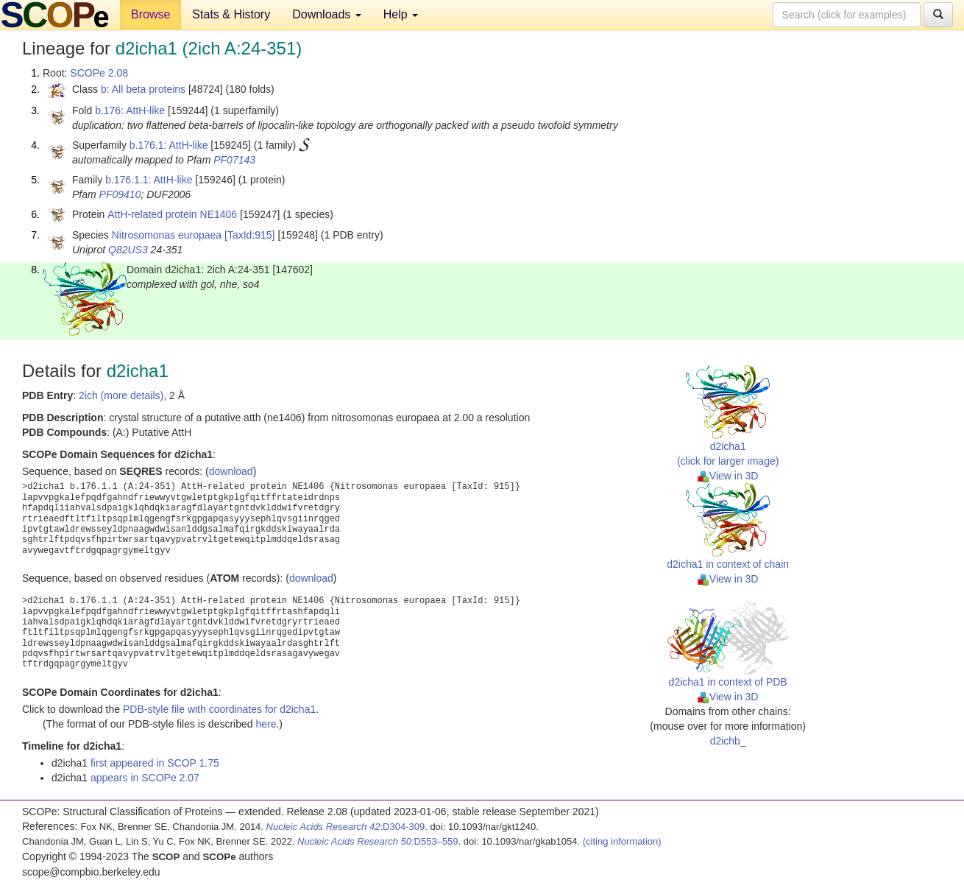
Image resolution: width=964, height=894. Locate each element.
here (265, 724)
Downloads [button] (326, 14)
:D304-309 (345, 826)
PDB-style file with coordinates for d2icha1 (219, 709)
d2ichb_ (728, 741)
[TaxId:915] (249, 235)
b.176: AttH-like (130, 110)
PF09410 (120, 194)
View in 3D (728, 476)
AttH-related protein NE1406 (172, 214)
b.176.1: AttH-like (169, 145)
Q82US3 (128, 250)
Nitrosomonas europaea (166, 235)
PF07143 (234, 160)
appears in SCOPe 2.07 (145, 778)
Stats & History (231, 14)
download (231, 471)
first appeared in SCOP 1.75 (155, 763)
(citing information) (622, 841)
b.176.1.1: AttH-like (148, 180)
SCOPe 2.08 (99, 73)
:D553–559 (377, 841)
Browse (150, 14)
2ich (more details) (121, 395)
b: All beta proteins (143, 89)
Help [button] (400, 14)
